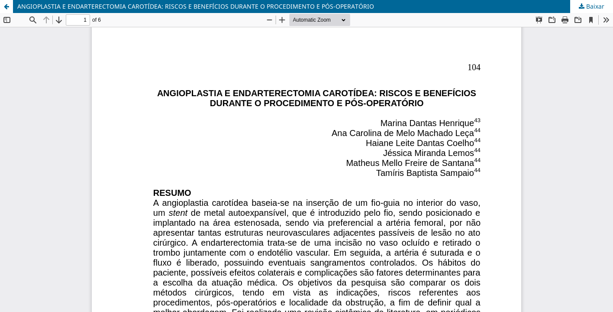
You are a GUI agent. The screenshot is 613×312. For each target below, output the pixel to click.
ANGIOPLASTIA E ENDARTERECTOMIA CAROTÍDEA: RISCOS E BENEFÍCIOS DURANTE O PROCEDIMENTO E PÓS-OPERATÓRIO (195, 6)
